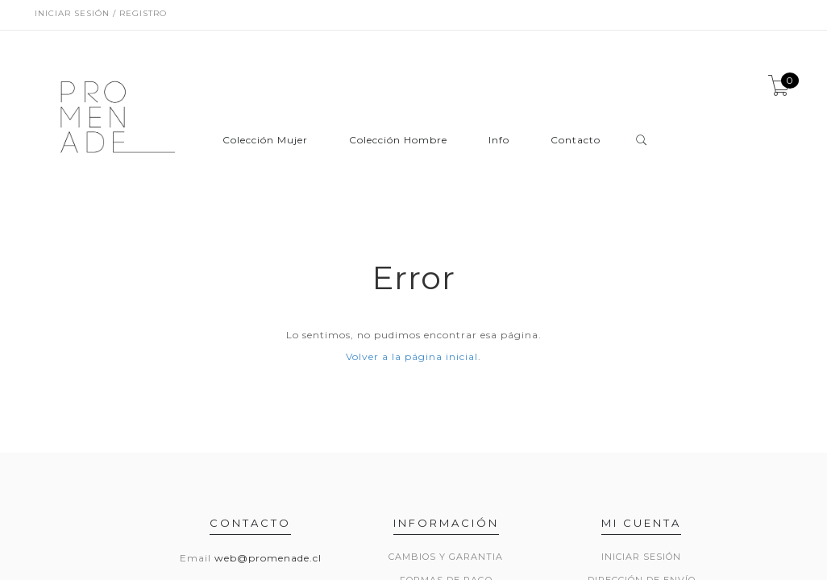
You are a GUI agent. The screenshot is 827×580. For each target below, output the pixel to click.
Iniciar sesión (641, 556)
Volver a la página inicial (412, 356)
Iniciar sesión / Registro (101, 13)
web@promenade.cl (268, 558)
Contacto (576, 140)
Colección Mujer (265, 140)
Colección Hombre (398, 140)
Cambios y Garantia (446, 556)
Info (498, 140)
